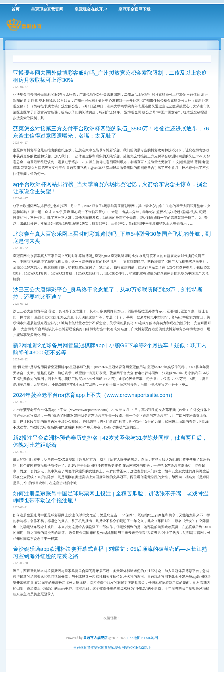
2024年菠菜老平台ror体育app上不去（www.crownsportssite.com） (94, 395)
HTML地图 (149, 638)
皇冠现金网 (116, 648)
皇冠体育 (101, 648)
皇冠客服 (132, 648)
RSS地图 (133, 638)
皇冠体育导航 (83, 648)
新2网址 (145, 648)
